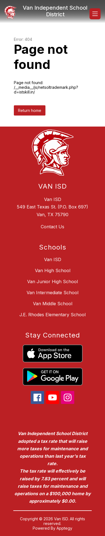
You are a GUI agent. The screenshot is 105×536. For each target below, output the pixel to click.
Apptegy (64, 528)
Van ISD (52, 259)
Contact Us (52, 226)
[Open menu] (95, 13)
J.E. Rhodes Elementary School (52, 314)
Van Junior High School (52, 281)
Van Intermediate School (52, 292)
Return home (29, 110)
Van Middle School (52, 303)
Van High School (52, 270)
